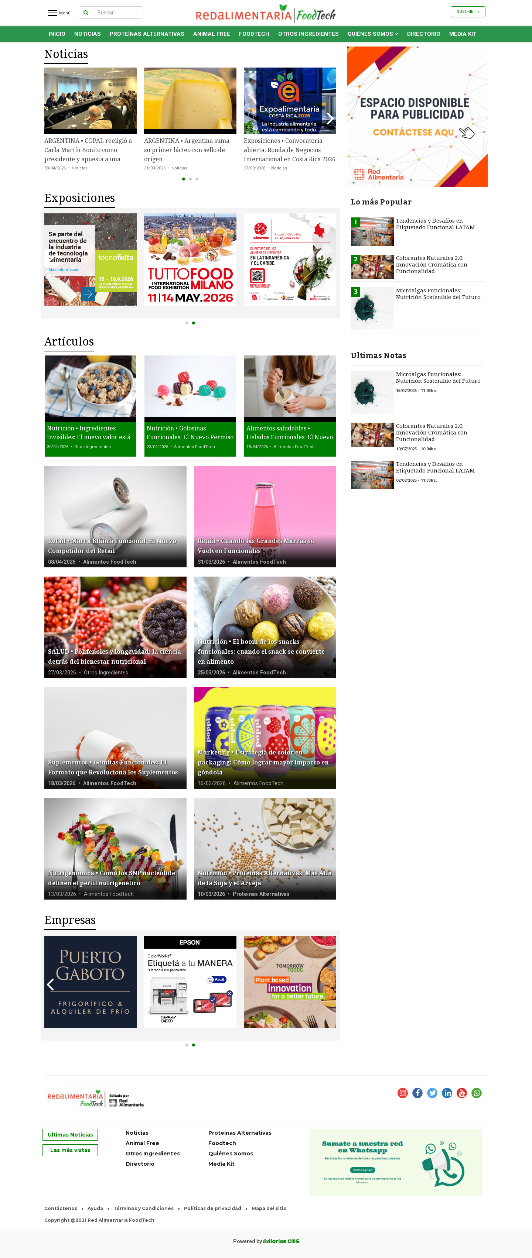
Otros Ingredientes (308, 34)
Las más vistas (70, 1150)
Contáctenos (60, 1208)
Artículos (69, 341)
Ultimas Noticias (70, 1134)
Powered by (266, 1241)
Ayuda (95, 1208)
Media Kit (463, 34)
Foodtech (254, 34)
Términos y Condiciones (143, 1208)
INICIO (57, 34)
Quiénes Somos (373, 34)
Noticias (87, 34)
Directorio (423, 34)
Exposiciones (79, 198)
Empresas (70, 920)
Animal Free (211, 34)
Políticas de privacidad (212, 1208)
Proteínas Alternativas (147, 34)
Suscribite (468, 11)
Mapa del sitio (269, 1208)
